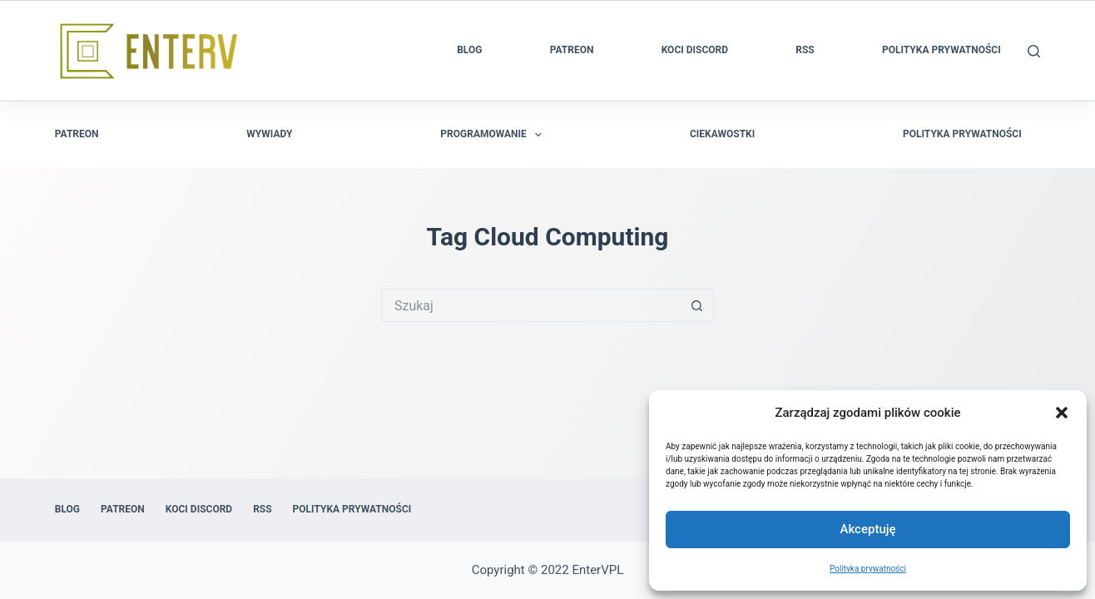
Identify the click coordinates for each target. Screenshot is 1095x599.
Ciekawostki (722, 134)
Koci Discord (694, 50)
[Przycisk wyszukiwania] (697, 305)
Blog (469, 50)
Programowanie (494, 135)
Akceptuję (867, 529)
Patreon (572, 50)
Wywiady (269, 134)
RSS (804, 50)
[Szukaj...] (531, 305)
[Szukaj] (1034, 51)
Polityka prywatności (868, 568)
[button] (1061, 412)
